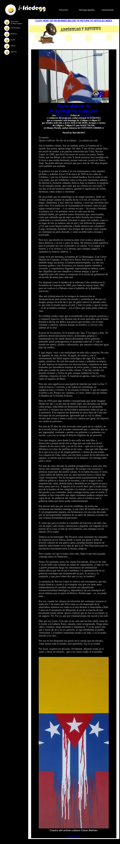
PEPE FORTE (63, 115)
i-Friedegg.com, (87, 115)
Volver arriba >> (73, 837)
